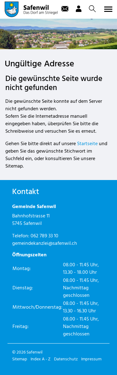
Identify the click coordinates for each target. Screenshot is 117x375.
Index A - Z (41, 359)
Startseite (87, 144)
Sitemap (19, 359)
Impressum (91, 359)
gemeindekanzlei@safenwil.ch (44, 244)
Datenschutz (66, 359)
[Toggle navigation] (107, 9)
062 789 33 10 (44, 236)
